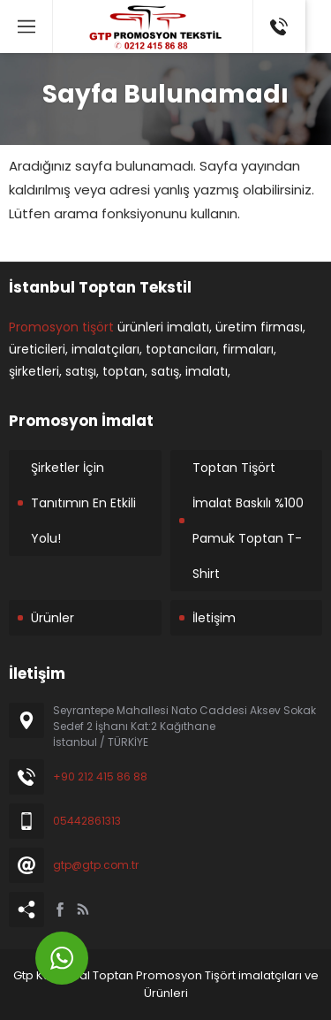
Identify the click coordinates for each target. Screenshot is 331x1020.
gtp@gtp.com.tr (96, 864)
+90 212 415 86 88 (100, 776)
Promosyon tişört (61, 327)
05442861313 (87, 820)
